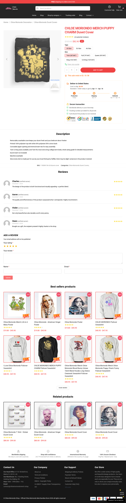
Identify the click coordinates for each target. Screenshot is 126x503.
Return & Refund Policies (73, 478)
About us (38, 472)
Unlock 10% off (122, 493)
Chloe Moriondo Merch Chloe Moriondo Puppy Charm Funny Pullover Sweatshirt (107, 368)
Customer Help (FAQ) (72, 484)
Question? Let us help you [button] (115, 500)
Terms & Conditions (41, 475)
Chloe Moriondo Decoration (21, 22)
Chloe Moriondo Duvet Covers (45, 22)
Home (6, 22)
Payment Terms (70, 475)
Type (66, 45)
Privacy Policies (40, 478)
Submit (8, 278)
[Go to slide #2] (38, 97)
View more (63, 388)
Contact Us (69, 481)
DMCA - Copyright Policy (43, 481)
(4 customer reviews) (81, 37)
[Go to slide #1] (26, 97)
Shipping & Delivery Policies (74, 472)
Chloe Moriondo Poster (73, 322)
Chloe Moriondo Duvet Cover (76, 432)
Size (66, 52)
